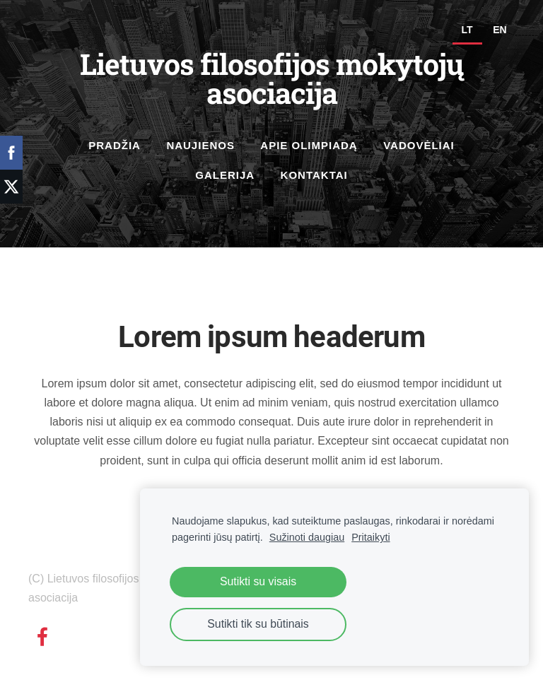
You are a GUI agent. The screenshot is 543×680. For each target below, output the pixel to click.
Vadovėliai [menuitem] (419, 145)
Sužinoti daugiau (306, 537)
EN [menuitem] (499, 29)
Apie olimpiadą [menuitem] (308, 145)
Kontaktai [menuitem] (314, 175)
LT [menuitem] (467, 29)
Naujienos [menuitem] (200, 145)
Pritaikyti (370, 537)
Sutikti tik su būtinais (257, 624)
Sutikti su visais (258, 581)
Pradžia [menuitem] (114, 145)
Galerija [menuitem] (225, 175)
